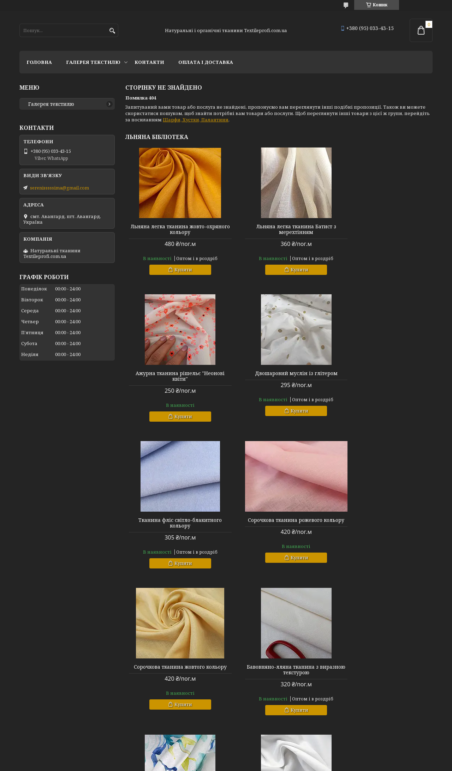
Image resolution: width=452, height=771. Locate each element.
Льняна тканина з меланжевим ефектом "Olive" (383, 669)
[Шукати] (112, 31)
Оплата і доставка (205, 62)
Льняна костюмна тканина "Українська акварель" (383, 523)
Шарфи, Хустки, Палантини (195, 119)
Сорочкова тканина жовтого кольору (174, 523)
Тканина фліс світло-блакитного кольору (279, 376)
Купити (177, 269)
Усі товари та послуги (400, 738)
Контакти (149, 62)
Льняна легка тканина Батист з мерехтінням (279, 229)
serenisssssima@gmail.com (59, 188)
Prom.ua (265, 758)
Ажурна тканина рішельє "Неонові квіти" (383, 229)
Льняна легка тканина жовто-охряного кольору (175, 229)
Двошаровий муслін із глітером (174, 373)
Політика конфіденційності (305, 764)
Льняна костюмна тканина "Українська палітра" (278, 669)
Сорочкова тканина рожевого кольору (383, 376)
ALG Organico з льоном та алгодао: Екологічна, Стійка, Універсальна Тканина (175, 672)
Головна (39, 62)
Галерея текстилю (93, 62)
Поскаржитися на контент (237, 764)
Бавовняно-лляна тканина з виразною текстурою (279, 523)
